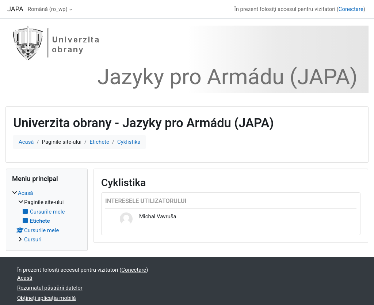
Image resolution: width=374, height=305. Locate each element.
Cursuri (33, 239)
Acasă (26, 142)
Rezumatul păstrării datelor (50, 288)
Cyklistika (128, 142)
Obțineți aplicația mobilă (46, 298)
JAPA (15, 9)
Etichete (99, 142)
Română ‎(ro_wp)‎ (48, 9)
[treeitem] (46, 216)
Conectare (351, 9)
